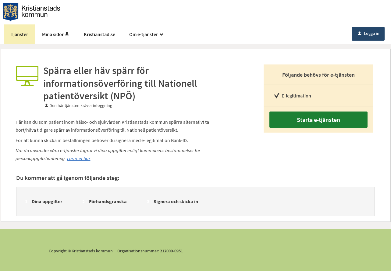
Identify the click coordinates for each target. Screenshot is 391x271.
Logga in (368, 33)
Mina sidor (56, 34)
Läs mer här (78, 158)
